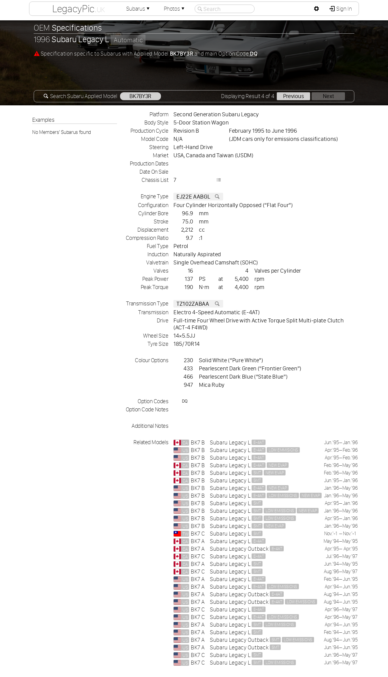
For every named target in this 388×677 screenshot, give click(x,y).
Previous (293, 96)
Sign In (343, 8)
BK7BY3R (140, 96)
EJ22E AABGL (198, 196)
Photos (175, 8)
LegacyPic (78, 8)
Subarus (138, 8)
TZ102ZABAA (198, 303)
